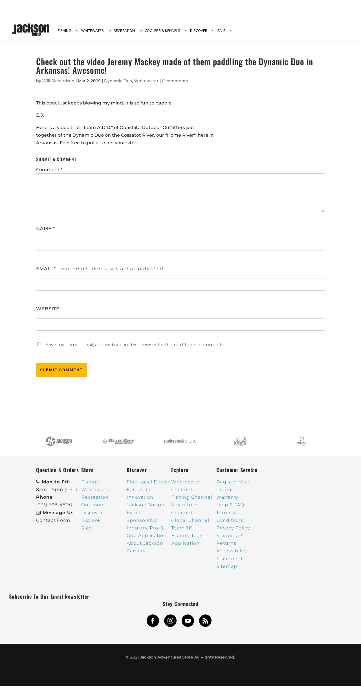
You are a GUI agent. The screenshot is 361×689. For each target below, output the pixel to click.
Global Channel (190, 523)
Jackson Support (147, 508)
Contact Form (53, 523)
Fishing (90, 485)
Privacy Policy (233, 531)
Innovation (140, 500)
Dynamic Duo (118, 83)
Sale (86, 531)
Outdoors (93, 508)
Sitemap (226, 569)
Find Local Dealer (148, 485)
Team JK (181, 531)
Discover (92, 515)
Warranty (227, 500)
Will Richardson (58, 83)
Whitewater (146, 83)
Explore (90, 523)
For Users (138, 492)
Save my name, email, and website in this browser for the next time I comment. (134, 347)
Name (45, 231)
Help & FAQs (231, 508)
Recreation (95, 500)
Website (48, 312)
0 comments (175, 83)
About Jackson (145, 546)
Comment (49, 173)
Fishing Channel (191, 500)
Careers (136, 554)
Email (46, 271)
